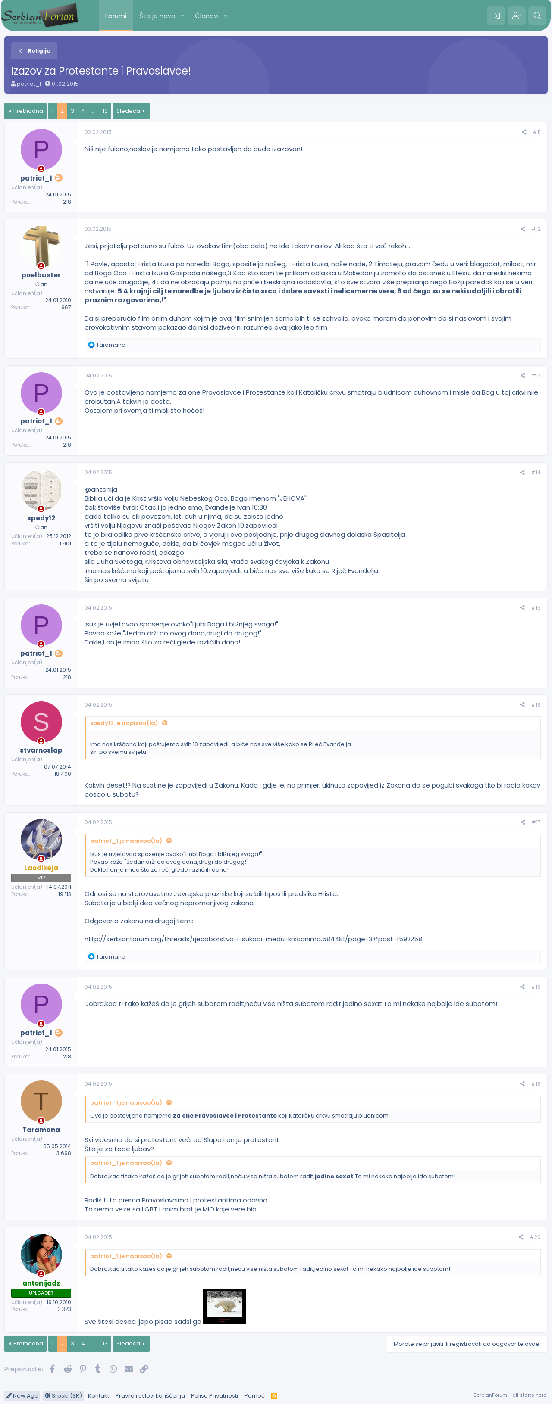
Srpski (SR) (63, 1396)
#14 (536, 472)
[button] (182, 15)
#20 (535, 1237)
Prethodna (28, 111)
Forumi (115, 15)
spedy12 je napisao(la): (124, 723)
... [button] (94, 111)
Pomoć (255, 1396)
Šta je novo (157, 15)
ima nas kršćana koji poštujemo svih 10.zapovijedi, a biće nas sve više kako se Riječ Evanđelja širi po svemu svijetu (220, 748)
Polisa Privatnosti (214, 1396)
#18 (536, 986)
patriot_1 (29, 84)
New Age (22, 1396)
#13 (536, 375)
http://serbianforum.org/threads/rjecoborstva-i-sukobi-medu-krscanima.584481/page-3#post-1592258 (253, 938)
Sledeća (128, 111)
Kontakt (98, 1396)
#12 (536, 229)
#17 (536, 822)
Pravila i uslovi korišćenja (150, 1396)
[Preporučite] (524, 132)
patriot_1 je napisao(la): (126, 841)
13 (105, 111)
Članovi (207, 15)
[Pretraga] (537, 15)
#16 (536, 704)
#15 (536, 607)
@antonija (101, 489)
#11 (537, 132)
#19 (536, 1083)
